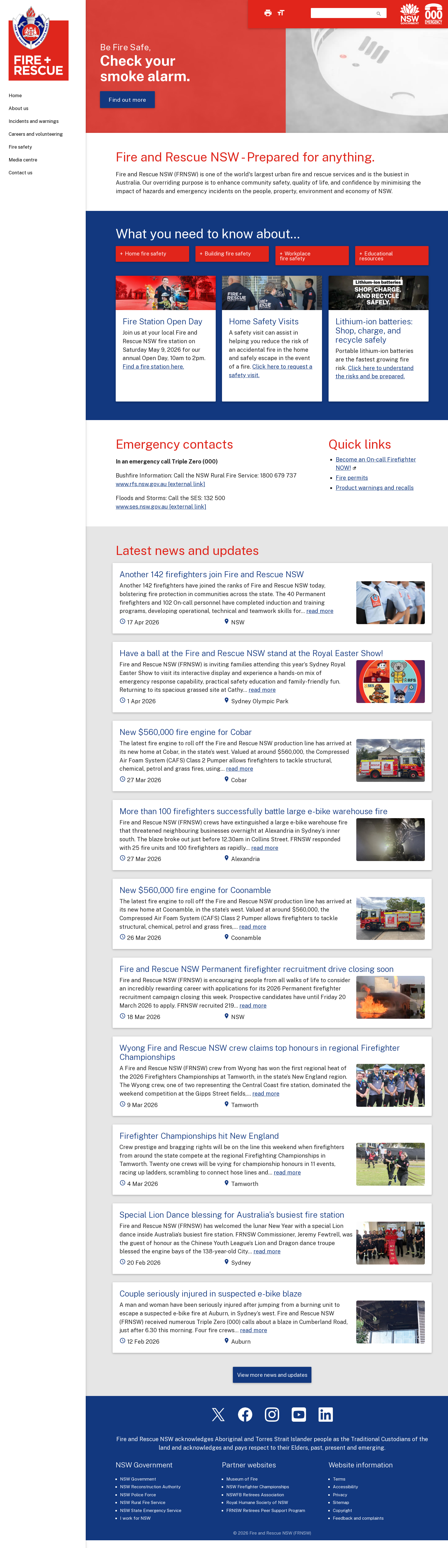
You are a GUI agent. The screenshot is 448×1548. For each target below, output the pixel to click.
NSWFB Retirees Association (255, 1496)
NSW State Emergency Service (150, 1512)
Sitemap (341, 1504)
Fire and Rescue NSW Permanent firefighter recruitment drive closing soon (256, 970)
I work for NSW (135, 1520)
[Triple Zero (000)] (432, 13)
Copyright (342, 1512)
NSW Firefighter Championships (257, 1488)
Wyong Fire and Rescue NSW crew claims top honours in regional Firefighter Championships (259, 1053)
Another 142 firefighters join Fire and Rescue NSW (211, 575)
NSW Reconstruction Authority (150, 1488)
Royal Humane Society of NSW (257, 1504)
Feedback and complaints (358, 1520)
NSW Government (138, 1481)
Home (15, 95)
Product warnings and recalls (375, 489)
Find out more (127, 99)
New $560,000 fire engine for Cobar (185, 733)
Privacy (340, 1496)
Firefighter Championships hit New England (199, 1137)
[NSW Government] (409, 13)
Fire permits (352, 479)
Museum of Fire (242, 1481)
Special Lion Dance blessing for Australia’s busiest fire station (231, 1216)
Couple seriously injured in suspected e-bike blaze (210, 1294)
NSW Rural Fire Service (142, 1504)
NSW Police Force (138, 1496)
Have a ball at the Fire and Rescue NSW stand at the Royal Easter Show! (251, 654)
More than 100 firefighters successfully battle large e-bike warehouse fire (253, 812)
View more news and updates (272, 1376)
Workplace (297, 256)
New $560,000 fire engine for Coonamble (195, 891)
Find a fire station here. (153, 367)
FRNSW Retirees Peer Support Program (265, 1512)
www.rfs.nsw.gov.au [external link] (160, 485)
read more (319, 612)
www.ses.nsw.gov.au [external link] (161, 507)
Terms (339, 1481)
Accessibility (345, 1488)
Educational (377, 256)
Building (233, 254)
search (379, 14)
